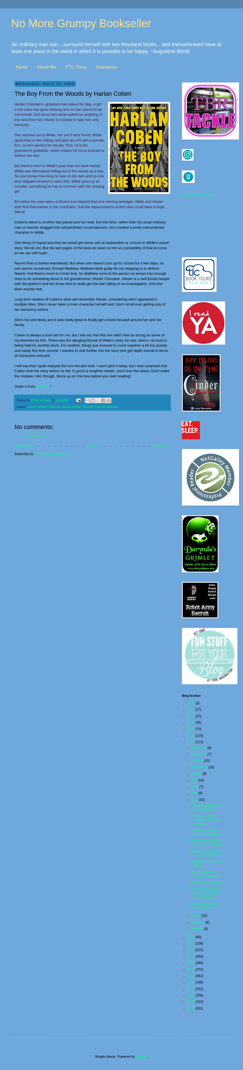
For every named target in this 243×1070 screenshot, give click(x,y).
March (196, 916)
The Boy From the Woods (99, 406)
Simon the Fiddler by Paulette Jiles (205, 807)
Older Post (161, 446)
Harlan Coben (71, 406)
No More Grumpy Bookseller (81, 23)
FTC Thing (76, 67)
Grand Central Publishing (44, 406)
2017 (191, 950)
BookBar (43, 386)
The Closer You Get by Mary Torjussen (205, 832)
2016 (191, 956)
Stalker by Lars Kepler (206, 883)
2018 (191, 943)
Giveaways (106, 67)
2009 (191, 1002)
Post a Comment (33, 436)
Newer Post (24, 446)
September (199, 767)
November (199, 754)
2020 (191, 742)
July (194, 780)
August (196, 774)
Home (22, 67)
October (197, 761)
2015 (191, 963)
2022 (191, 729)
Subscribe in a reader (198, 195)
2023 (191, 723)
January (197, 929)
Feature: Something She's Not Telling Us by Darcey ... (204, 893)
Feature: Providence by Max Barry (205, 906)
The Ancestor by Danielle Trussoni (205, 874)
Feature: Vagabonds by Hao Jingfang (205, 853)
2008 (191, 1008)
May (194, 793)
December (199, 748)
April (195, 800)
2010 (191, 995)
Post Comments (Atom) (52, 454)
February (198, 922)
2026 (191, 703)
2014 (191, 969)
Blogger (141, 1057)
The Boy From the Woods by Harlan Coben (205, 820)
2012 (191, 982)
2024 (191, 716)
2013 (191, 976)
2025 (191, 709)
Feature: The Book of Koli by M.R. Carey (206, 843)
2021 (191, 736)
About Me (46, 67)
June (195, 787)
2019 (191, 937)
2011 (191, 989)
